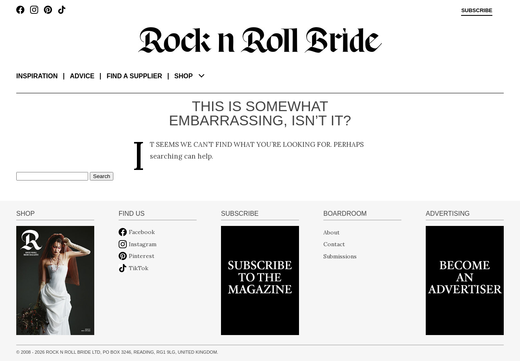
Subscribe (476, 10)
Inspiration (37, 76)
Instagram (142, 244)
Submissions (340, 256)
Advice (82, 76)
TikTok (138, 268)
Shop (183, 76)
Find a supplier (134, 76)
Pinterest (141, 256)
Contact (334, 244)
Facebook (142, 232)
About (331, 232)
